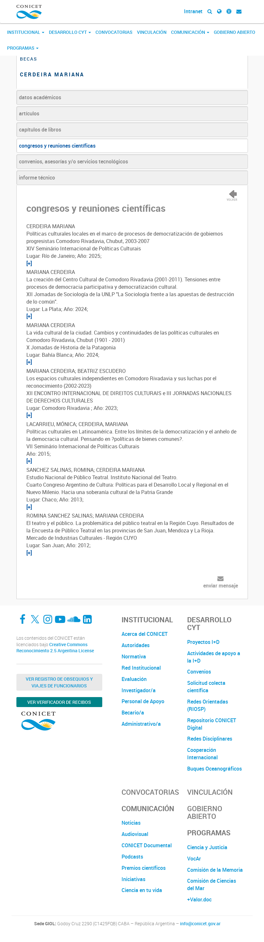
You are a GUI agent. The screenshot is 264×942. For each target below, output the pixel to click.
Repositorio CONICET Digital (211, 724)
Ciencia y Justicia (207, 847)
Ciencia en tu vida (142, 890)
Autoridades (136, 645)
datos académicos (40, 97)
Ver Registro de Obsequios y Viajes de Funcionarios (59, 682)
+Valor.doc (199, 899)
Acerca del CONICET (145, 633)
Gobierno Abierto (234, 32)
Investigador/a (139, 690)
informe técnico (37, 177)
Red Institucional (141, 667)
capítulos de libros (40, 129)
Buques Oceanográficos (214, 768)
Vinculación (152, 32)
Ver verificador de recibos (59, 702)
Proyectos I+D (203, 642)
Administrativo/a (141, 723)
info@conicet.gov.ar (200, 924)
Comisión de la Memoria (215, 869)
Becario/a (133, 712)
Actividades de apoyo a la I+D (213, 657)
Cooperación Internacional (202, 753)
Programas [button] (23, 48)
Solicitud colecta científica (206, 686)
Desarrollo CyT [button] (70, 32)
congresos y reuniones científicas (57, 145)
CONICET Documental (147, 845)
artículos (29, 113)
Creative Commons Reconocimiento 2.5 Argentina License (55, 648)
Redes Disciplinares (209, 738)
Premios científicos (144, 867)
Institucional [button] (25, 32)
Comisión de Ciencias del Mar (211, 884)
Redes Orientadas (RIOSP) (207, 705)
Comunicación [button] (190, 32)
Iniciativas (133, 879)
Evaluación (134, 679)
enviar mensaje (220, 585)
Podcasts (132, 856)
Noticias (131, 822)
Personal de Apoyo (143, 701)
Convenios (199, 671)
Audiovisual (135, 834)
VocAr (194, 858)
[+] (29, 263)
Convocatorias (114, 32)
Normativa (134, 656)
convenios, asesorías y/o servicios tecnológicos (73, 161)
